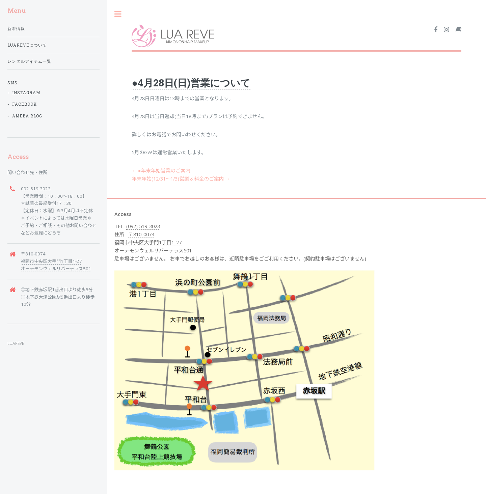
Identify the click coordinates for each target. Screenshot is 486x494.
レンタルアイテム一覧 (29, 61)
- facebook (22, 104)
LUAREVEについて (27, 45)
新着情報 (16, 28)
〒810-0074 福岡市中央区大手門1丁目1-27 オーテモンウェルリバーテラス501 (153, 242)
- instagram (23, 92)
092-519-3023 (36, 189)
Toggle (118, 14)
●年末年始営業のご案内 (161, 170)
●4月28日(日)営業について (191, 82)
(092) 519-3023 (143, 226)
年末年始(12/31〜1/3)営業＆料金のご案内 (181, 178)
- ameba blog (24, 115)
